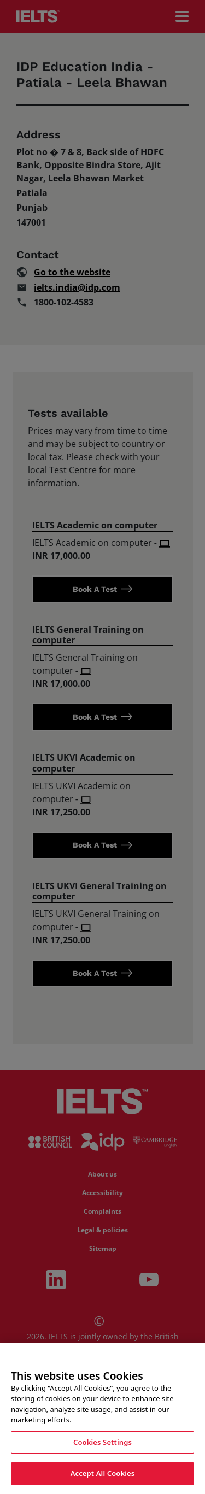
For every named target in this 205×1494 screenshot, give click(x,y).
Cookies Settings (102, 1443)
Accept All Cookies (103, 1474)
